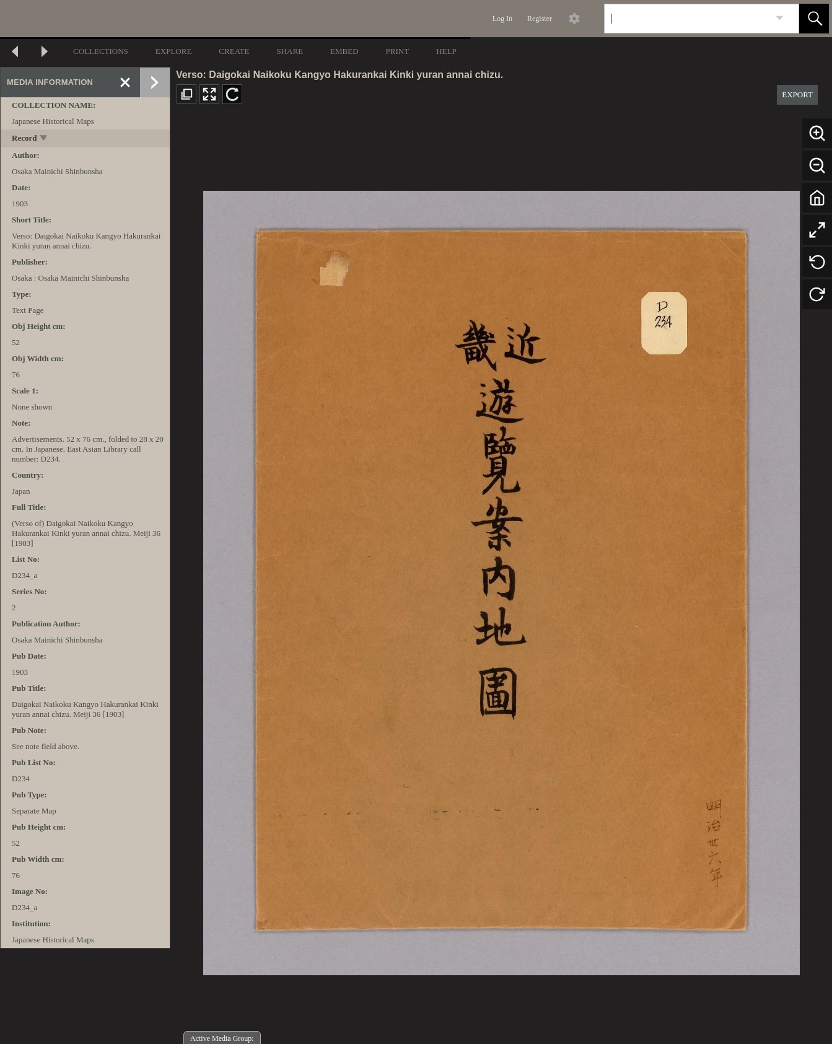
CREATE (234, 51)
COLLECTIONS (100, 51)
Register (539, 18)
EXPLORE (173, 51)
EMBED (344, 51)
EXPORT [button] (797, 94)
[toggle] (44, 139)
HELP (446, 51)
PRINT (397, 51)
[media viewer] (501, 579)
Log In (502, 18)
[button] (814, 18)
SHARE (289, 51)
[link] (779, 18)
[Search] (687, 19)
